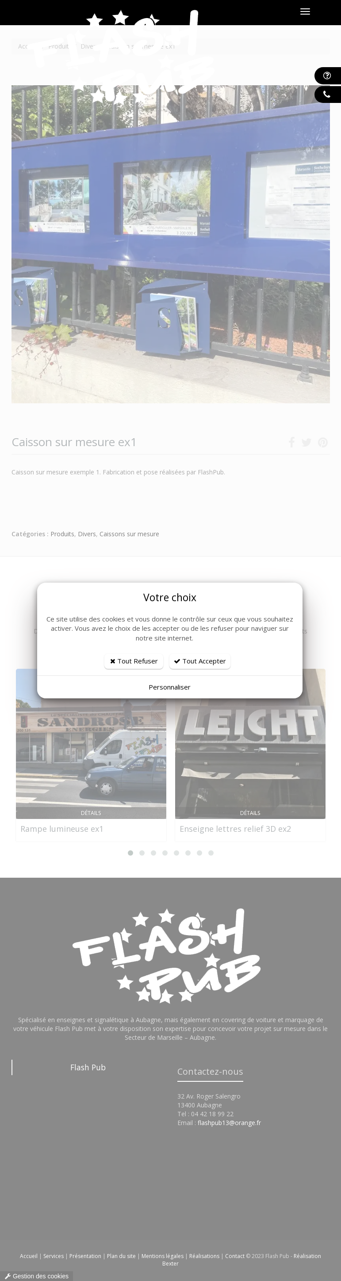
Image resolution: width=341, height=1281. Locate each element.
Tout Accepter (200, 660)
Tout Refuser (134, 660)
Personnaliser (170, 686)
